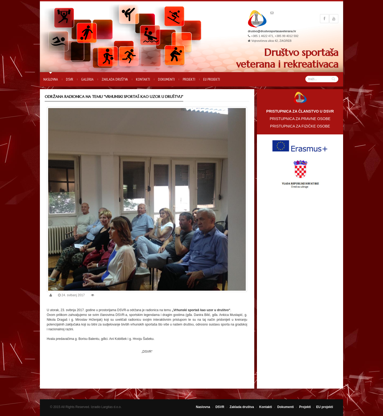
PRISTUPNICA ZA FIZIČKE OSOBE (300, 126)
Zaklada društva (115, 79)
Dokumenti (166, 79)
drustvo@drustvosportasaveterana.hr (272, 31)
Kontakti (143, 79)
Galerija (87, 79)
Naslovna (50, 79)
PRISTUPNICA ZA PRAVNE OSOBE (300, 119)
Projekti (189, 79)
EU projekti (211, 79)
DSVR (69, 79)
